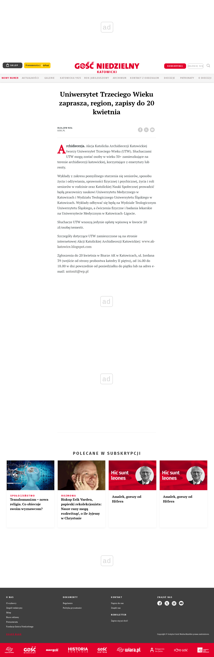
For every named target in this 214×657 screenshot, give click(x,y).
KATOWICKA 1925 (70, 78)
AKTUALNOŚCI (30, 78)
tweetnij (147, 128)
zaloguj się (195, 66)
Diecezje (169, 78)
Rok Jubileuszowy (96, 78)
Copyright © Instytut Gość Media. (171, 634)
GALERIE (49, 78)
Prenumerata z (37, 65)
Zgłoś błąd (14, 634)
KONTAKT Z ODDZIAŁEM (144, 78)
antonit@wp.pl (77, 271)
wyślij (153, 128)
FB (141, 128)
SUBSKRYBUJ (175, 66)
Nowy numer (10, 78)
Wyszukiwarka (208, 66)
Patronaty (187, 78)
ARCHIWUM (119, 78)
